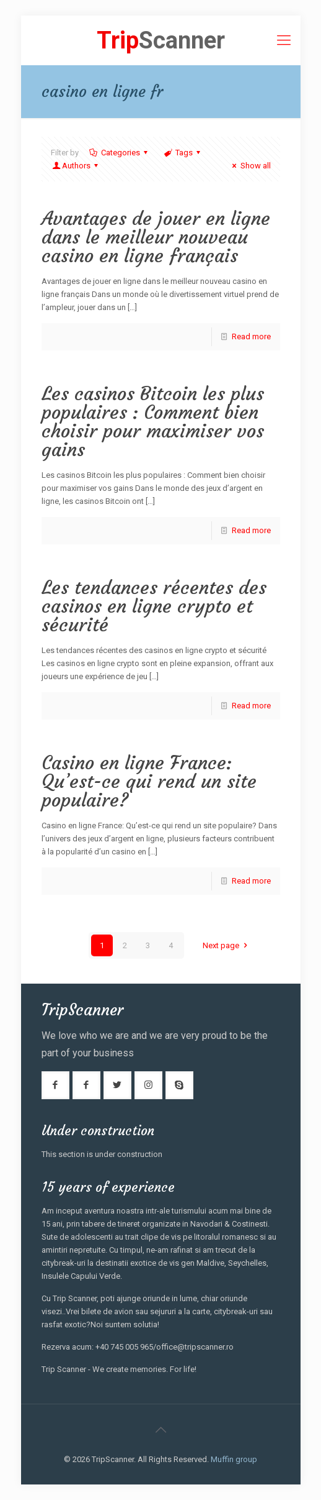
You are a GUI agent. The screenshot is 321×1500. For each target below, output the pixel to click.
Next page (226, 945)
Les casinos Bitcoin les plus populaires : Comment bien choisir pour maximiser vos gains (153, 421)
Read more (251, 336)
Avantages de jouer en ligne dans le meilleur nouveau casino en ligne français (156, 237)
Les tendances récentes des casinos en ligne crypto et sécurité (154, 606)
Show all (249, 165)
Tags (183, 152)
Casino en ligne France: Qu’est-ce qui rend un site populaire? (149, 781)
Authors (76, 165)
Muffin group (234, 1459)
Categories (119, 152)
